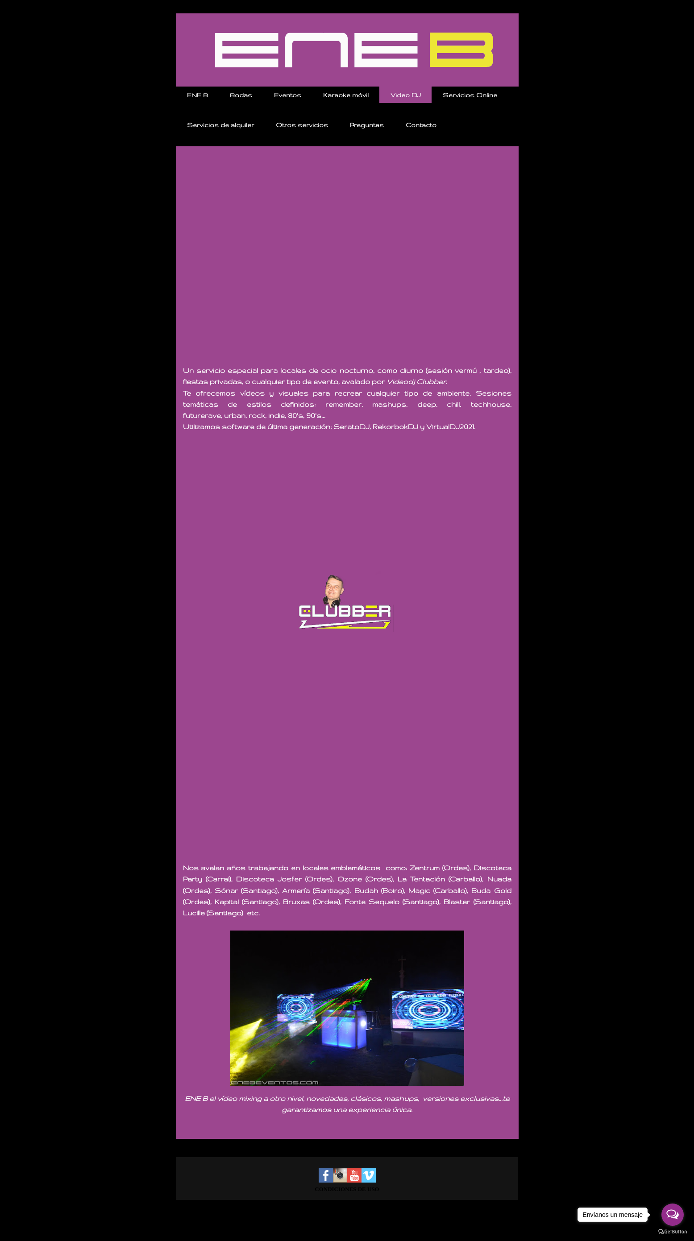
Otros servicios (302, 124)
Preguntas (367, 124)
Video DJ (406, 95)
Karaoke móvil (346, 95)
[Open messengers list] (672, 1215)
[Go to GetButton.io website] (672, 1232)
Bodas (241, 95)
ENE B (197, 95)
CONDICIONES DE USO (347, 1189)
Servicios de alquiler (220, 124)
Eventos (287, 95)
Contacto (421, 124)
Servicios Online (470, 95)
